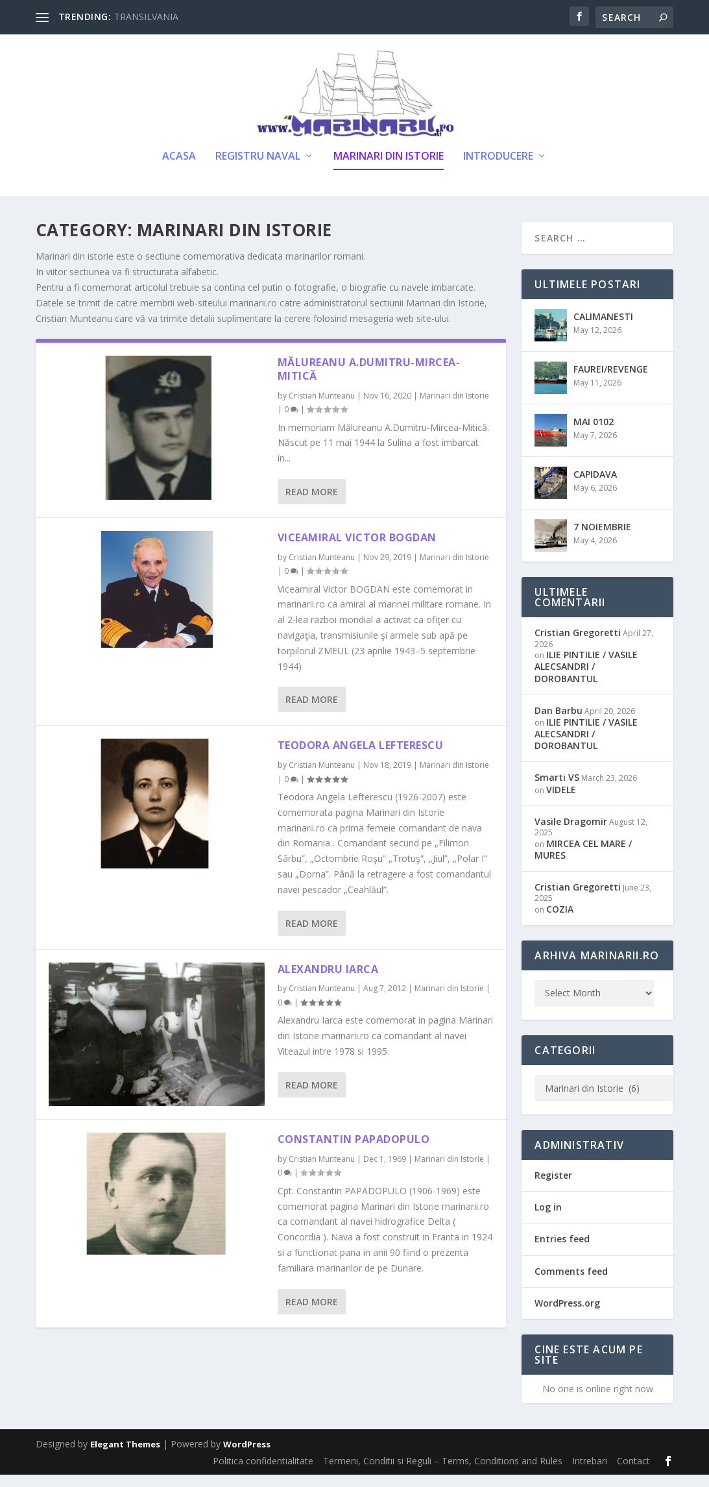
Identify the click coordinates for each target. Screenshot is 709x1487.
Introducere (498, 170)
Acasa (179, 170)
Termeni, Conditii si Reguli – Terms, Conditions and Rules (442, 1474)
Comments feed (571, 1283)
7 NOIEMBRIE (602, 540)
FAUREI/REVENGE (610, 382)
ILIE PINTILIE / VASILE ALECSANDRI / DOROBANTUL (586, 679)
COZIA (559, 921)
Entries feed (562, 1252)
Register (553, 1188)
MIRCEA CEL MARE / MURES (583, 862)
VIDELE (561, 802)
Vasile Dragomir (571, 834)
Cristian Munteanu (322, 408)
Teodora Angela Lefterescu (361, 758)
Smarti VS (557, 790)
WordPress (246, 1457)
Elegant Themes (125, 1457)
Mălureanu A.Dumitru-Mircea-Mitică (369, 382)
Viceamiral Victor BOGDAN (357, 550)
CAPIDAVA (595, 487)
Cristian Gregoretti (578, 645)
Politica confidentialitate (263, 1474)
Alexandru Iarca (328, 981)
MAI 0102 (593, 434)
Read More (311, 504)
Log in (548, 1220)
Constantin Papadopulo (354, 1152)
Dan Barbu (559, 723)
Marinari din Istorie (388, 170)
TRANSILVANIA (146, 16)
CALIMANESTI (603, 329)
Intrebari (589, 1474)
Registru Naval (257, 170)
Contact (633, 1474)
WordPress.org (567, 1315)
